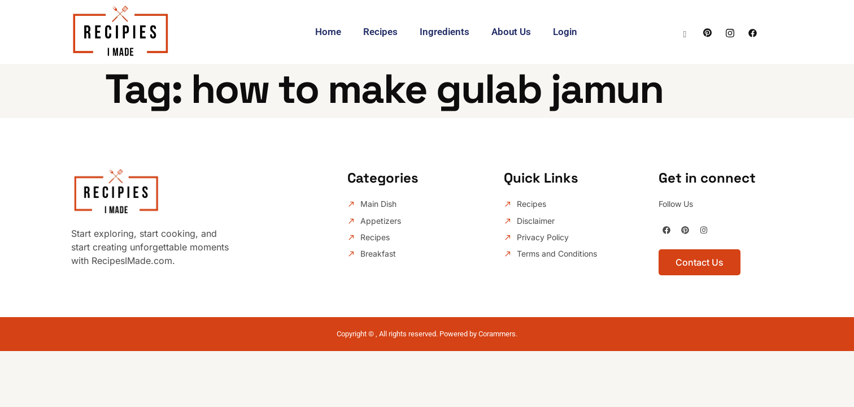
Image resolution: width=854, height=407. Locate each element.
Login (566, 31)
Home (327, 31)
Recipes (380, 31)
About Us (511, 31)
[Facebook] (707, 31)
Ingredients (444, 31)
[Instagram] (730, 31)
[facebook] (752, 31)
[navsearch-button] (685, 29)
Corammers (497, 334)
